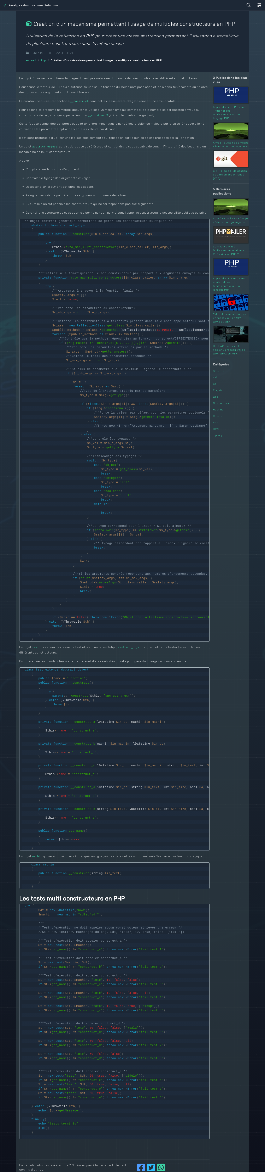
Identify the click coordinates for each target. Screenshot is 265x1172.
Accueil (31, 60)
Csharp (218, 416)
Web (215, 396)
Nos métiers (221, 403)
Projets (218, 390)
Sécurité (218, 371)
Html (216, 429)
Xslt (215, 377)
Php (43, 60)
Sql (215, 384)
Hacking (218, 409)
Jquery (217, 435)
